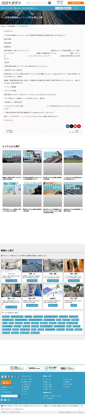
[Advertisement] (21, 231)
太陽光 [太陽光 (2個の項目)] (27, 323)
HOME (2, 8)
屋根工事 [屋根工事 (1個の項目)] (61, 323)
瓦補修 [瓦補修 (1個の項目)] (15, 329)
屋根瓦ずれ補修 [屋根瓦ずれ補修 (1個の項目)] (72, 323)
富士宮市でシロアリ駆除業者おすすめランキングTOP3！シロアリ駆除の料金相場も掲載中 (52, 211)
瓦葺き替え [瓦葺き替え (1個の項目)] (7, 329)
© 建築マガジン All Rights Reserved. (11, 412)
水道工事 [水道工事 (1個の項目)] (35, 326)
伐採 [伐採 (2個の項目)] (59, 320)
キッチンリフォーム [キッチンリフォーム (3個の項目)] (51, 316)
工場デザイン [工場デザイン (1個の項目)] (7, 326)
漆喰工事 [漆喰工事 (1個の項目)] (76, 326)
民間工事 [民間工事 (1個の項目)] (26, 326)
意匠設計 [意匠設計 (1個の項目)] (17, 326)
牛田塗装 (39, 116)
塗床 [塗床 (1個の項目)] (11, 323)
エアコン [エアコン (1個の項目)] (28, 316)
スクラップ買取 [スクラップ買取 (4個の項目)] (8, 320)
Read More (8, 120)
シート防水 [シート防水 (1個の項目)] (74, 316)
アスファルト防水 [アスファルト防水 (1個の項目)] (17, 316)
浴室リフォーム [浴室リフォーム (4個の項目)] (59, 326)
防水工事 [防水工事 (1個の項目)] (6, 332)
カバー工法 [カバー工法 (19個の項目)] (38, 316)
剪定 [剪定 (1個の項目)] (5, 323)
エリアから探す (9, 8)
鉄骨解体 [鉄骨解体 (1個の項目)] (78, 329)
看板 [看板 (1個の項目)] (34, 329)
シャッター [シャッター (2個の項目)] (64, 316)
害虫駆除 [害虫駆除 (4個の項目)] (35, 323)
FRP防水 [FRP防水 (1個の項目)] (6, 316)
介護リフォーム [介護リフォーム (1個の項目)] (49, 320)
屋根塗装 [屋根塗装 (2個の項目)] (52, 323)
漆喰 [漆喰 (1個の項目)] (69, 326)
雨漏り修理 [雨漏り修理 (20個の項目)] (24, 332)
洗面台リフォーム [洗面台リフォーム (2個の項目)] (46, 326)
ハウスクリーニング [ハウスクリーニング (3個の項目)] (35, 320)
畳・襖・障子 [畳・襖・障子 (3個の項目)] (25, 329)
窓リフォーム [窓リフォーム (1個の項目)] (50, 329)
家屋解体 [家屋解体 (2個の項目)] (44, 323)
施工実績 (30, 8)
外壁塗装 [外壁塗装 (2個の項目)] (18, 323)
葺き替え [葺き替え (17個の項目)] (60, 329)
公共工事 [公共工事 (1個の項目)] (66, 320)
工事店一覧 (25, 8)
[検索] (49, 3)
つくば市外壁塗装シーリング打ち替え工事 (20, 116)
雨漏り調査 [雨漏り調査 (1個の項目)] (35, 332)
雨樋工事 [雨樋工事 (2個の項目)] (15, 332)
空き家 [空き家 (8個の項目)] (40, 329)
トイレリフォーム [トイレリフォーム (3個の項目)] (21, 320)
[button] (68, 126)
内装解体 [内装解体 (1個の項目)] (75, 320)
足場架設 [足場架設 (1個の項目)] (69, 329)
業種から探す (17, 8)
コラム (35, 8)
